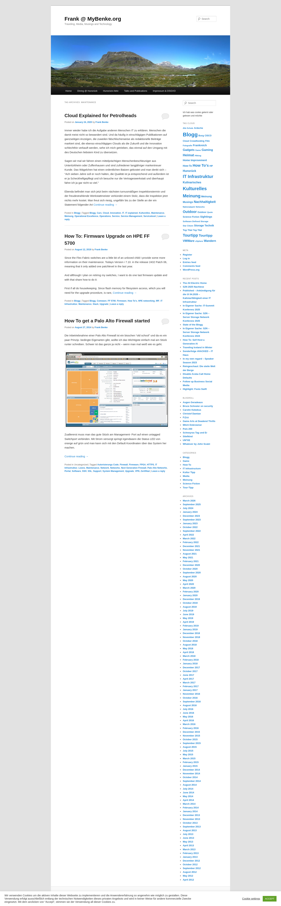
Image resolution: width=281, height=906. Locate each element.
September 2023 (192, 519)
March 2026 (189, 500)
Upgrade (104, 304)
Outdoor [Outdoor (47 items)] (190, 212)
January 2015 (190, 766)
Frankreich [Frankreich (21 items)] (200, 145)
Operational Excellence (86, 216)
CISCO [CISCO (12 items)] (208, 135)
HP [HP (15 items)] (211, 166)
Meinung (69, 216)
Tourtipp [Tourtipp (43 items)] (205, 235)
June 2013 (188, 838)
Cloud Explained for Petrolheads (101, 115)
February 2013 (191, 853)
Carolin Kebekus (192, 410)
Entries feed (189, 262)
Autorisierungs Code (108, 464)
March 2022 (189, 538)
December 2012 (191, 860)
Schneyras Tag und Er (195, 432)
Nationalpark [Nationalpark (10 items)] (189, 207)
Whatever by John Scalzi (196, 444)
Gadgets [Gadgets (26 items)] (189, 149)
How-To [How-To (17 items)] (187, 165)
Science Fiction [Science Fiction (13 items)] (191, 217)
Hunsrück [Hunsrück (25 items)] (189, 170)
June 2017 (188, 675)
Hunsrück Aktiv (110, 91)
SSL (90, 471)
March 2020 (189, 587)
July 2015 (188, 750)
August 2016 (190, 705)
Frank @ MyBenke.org (93, 19)
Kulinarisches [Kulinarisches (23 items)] (192, 182)
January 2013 (190, 857)
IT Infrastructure (192, 468)
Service (116, 216)
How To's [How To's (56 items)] (201, 165)
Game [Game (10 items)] (198, 150)
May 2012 (188, 875)
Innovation (115, 213)
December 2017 (191, 667)
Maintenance (157, 213)
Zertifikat (145, 471)
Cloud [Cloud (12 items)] (186, 141)
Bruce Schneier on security (198, 406)
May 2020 (188, 580)
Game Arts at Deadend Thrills (199, 421)
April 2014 (188, 800)
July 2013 (188, 834)
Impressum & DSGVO (164, 91)
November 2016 (191, 694)
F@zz (186, 417)
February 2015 (191, 762)
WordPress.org (191, 269)
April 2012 (188, 879)
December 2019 (191, 599)
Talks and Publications (135, 91)
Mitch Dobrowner (192, 425)
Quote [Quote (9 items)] (210, 212)
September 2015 (192, 743)
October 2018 (190, 641)
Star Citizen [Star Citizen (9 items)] (188, 226)
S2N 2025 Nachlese (193, 286)
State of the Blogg (193, 324)
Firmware (121, 301)
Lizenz (81, 468)
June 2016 (188, 713)
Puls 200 (187, 429)
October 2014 (190, 777)
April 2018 (188, 652)
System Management (113, 471)
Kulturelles (144, 213)
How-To (187, 464)
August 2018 (190, 644)
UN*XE (186, 440)
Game (186, 461)
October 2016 (190, 697)
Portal (68, 471)
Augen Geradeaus (193, 402)
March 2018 (189, 656)
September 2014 (192, 781)
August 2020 (190, 576)
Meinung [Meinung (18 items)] (206, 196)
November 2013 (191, 819)
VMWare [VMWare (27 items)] (188, 241)
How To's (132, 301)
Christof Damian (192, 413)
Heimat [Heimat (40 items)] (188, 155)
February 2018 (191, 659)
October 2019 (190, 603)
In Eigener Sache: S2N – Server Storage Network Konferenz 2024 (196, 332)
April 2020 (188, 584)
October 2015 (190, 739)
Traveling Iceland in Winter (197, 347)
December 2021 (191, 546)
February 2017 (191, 686)
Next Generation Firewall (133, 468)
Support (97, 471)
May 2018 (188, 648)
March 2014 (189, 803)
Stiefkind (188, 436)
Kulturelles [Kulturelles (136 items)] (195, 188)
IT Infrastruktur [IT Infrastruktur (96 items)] (198, 176)
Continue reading (105, 204)
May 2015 (188, 754)
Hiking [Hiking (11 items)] (198, 155)
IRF (157, 301)
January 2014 (190, 811)
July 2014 (188, 788)
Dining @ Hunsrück (87, 91)
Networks (115, 468)
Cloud (106, 213)
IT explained (131, 213)
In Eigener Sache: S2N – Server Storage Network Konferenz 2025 (196, 317)
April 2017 (188, 678)
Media (186, 476)
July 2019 (188, 610)
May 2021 (188, 557)
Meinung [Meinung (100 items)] (192, 195)
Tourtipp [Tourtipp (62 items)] (190, 235)
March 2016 (189, 724)
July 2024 (188, 508)
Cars (99, 213)
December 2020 (191, 565)
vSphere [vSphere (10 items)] (199, 241)
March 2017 (189, 682)
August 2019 (190, 606)
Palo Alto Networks (157, 468)
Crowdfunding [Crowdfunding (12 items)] (197, 141)
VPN (137, 471)
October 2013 (190, 822)
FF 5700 (112, 301)
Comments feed (191, 266)
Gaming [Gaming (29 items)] (207, 150)
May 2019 (188, 618)
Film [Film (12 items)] (207, 141)
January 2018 (190, 663)
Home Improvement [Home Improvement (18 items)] (195, 160)
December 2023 (191, 516)
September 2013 (192, 826)
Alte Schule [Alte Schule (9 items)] (188, 128)
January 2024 (190, 512)
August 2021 (190, 553)
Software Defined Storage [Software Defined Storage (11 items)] (195, 221)
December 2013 (191, 815)
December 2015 (191, 732)
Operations (105, 216)
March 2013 (189, 849)
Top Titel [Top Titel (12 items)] (197, 230)
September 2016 (192, 701)
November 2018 (191, 637)
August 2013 (190, 830)
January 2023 (190, 523)
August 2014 (190, 784)
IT (123, 213)
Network (105, 468)
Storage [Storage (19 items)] (199, 225)
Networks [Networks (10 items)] (200, 207)
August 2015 (190, 747)
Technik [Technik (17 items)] (209, 225)
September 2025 (192, 504)
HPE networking (146, 301)
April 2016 (188, 720)
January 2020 (190, 595)
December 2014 (191, 769)
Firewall (124, 464)
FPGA (143, 464)
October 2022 (190, 527)
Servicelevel (149, 216)
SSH (84, 471)
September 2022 (192, 531)
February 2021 (191, 561)
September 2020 (192, 572)
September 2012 (192, 868)
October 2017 (190, 671)
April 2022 (188, 534)
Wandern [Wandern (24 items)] (210, 240)
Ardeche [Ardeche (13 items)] (198, 128)
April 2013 (188, 845)
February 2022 (191, 542)
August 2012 (190, 872)
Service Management (131, 216)
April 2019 (188, 622)
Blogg (77, 213)
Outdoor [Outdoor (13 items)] (201, 212)
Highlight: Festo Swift (195, 389)
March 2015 (189, 758)
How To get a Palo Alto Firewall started (107, 320)
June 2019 (188, 614)
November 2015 (191, 735)
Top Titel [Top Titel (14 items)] (187, 230)
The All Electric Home (195, 283)
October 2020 (190, 568)
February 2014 (191, 807)
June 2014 (188, 792)
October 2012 (190, 864)
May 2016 (188, 716)
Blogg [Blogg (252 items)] (190, 134)
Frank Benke (102, 122)
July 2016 (188, 709)
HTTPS (150, 464)
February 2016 (191, 728)
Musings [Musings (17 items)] (188, 202)
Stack (95, 304)
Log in (186, 258)
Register (187, 254)
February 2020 (191, 591)
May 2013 (188, 841)
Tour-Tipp (188, 487)
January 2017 (190, 690)
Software (76, 471)
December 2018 (191, 633)
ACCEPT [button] (269, 898)
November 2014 (191, 773)
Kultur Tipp (189, 472)
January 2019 (190, 629)
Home (68, 91)
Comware (101, 301)
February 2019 (191, 625)
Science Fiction (191, 483)
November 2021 (191, 550)
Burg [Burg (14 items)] (201, 135)
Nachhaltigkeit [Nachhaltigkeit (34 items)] (205, 202)
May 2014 (188, 796)
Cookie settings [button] (251, 898)
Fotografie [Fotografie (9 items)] (187, 145)
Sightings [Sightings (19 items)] (206, 216)
